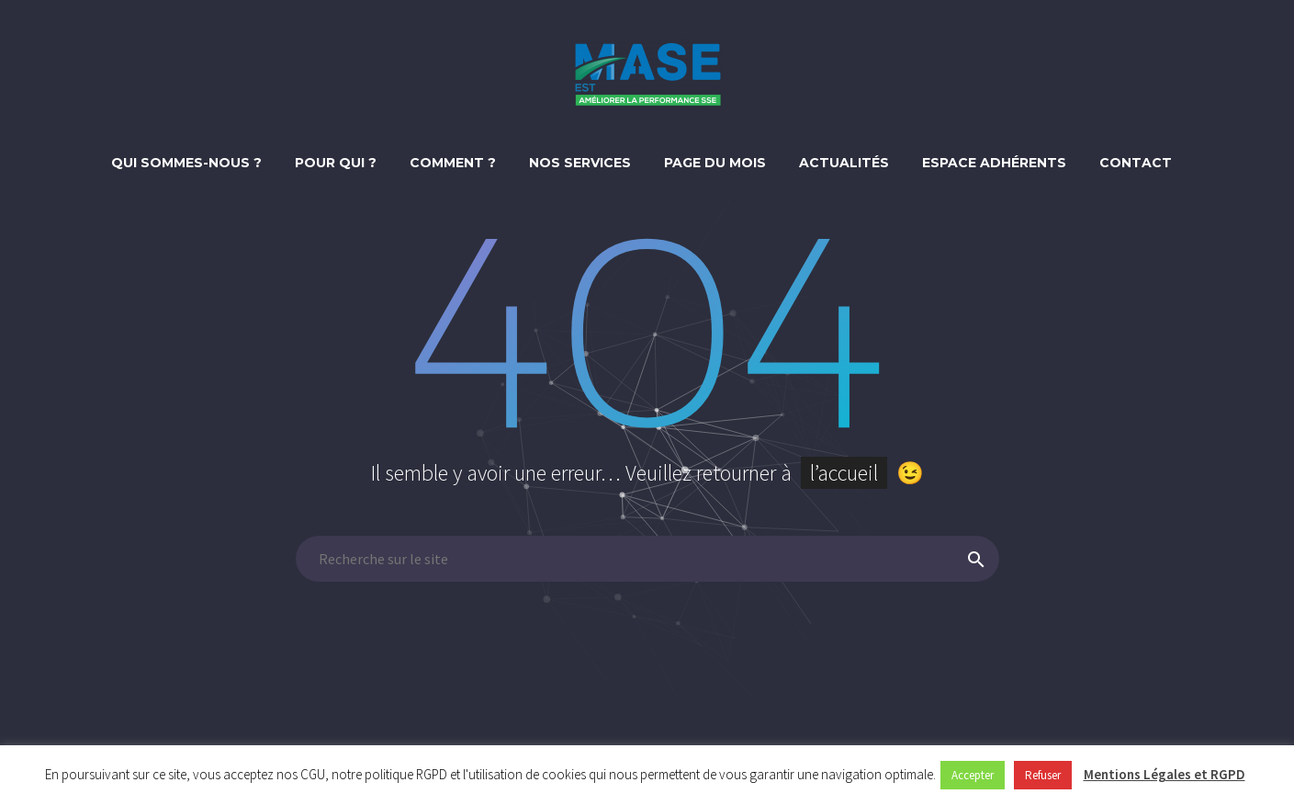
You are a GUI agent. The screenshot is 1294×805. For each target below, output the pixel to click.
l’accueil (844, 473)
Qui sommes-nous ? (186, 162)
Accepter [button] (972, 775)
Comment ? (453, 162)
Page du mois (715, 162)
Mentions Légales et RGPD (1164, 774)
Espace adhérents (994, 162)
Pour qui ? (336, 162)
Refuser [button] (1043, 775)
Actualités (844, 162)
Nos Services (580, 162)
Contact (1135, 162)
